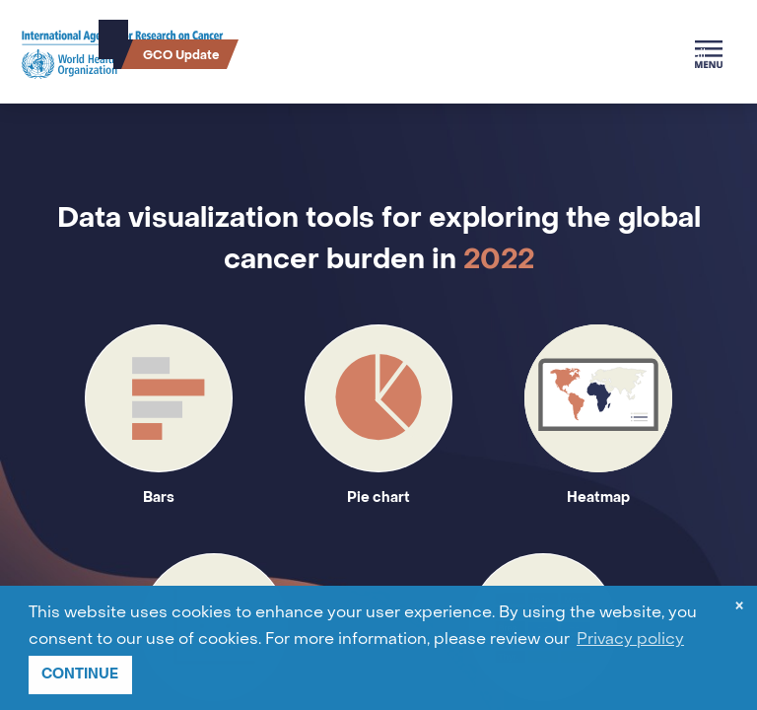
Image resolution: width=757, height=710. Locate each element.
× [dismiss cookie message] (739, 608)
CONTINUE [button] (79, 674)
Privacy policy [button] (630, 640)
